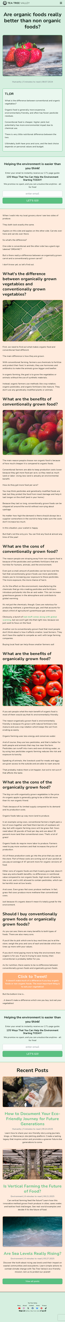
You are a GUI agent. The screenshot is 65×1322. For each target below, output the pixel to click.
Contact (31, 1305)
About (25, 1305)
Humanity (17, 81)
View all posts (32, 1281)
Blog (18, 1305)
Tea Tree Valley (32, 1303)
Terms (38, 1305)
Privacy (44, 1305)
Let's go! (32, 200)
